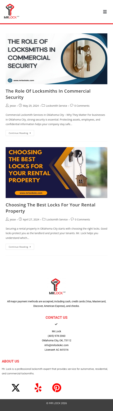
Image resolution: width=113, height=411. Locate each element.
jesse (13, 105)
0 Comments (81, 105)
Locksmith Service (56, 105)
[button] (105, 11)
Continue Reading (21, 132)
